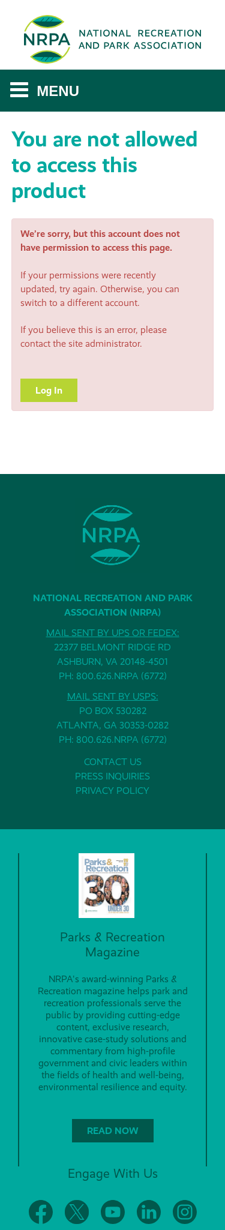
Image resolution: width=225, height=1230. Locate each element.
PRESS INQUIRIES (112, 776)
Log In (48, 390)
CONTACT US (113, 761)
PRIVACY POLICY (112, 790)
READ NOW (113, 1130)
